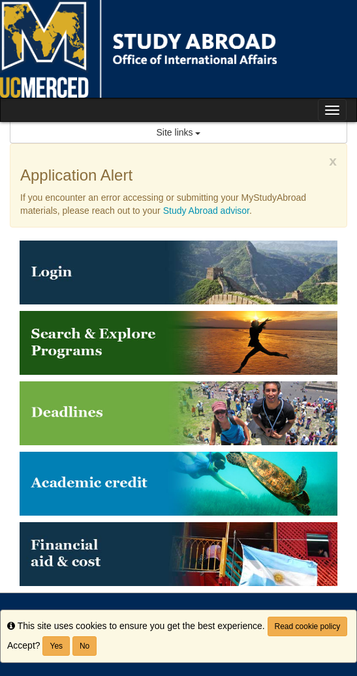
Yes (56, 646)
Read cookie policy (308, 626)
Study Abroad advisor (206, 210)
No (84, 646)
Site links (179, 132)
